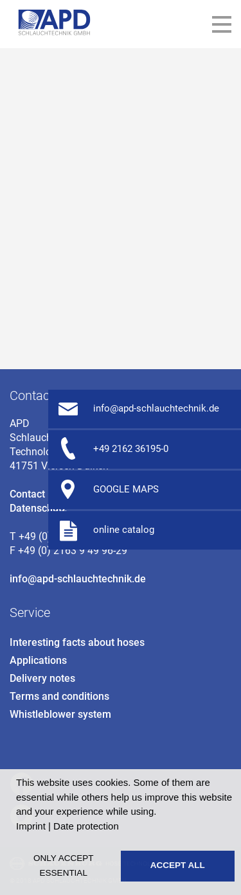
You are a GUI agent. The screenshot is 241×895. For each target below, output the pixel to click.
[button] (123, 828)
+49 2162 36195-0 (130, 449)
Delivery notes (42, 678)
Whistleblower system (60, 714)
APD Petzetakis (54, 22)
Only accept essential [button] (63, 865)
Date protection (86, 826)
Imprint (31, 826)
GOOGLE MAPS (126, 489)
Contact (27, 494)
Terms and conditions (59, 696)
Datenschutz (38, 508)
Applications (38, 660)
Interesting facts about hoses (77, 642)
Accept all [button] (177, 865)
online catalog (123, 529)
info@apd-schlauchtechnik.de (78, 579)
